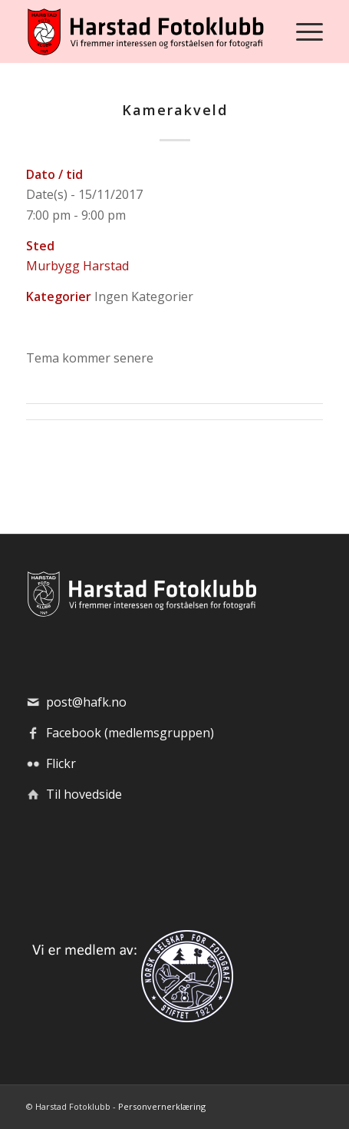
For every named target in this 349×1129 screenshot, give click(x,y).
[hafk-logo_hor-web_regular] (144, 31)
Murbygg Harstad (77, 265)
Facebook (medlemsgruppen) (130, 732)
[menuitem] (302, 31)
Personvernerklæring (162, 1106)
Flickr (61, 763)
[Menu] (302, 31)
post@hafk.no (86, 702)
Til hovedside (84, 794)
